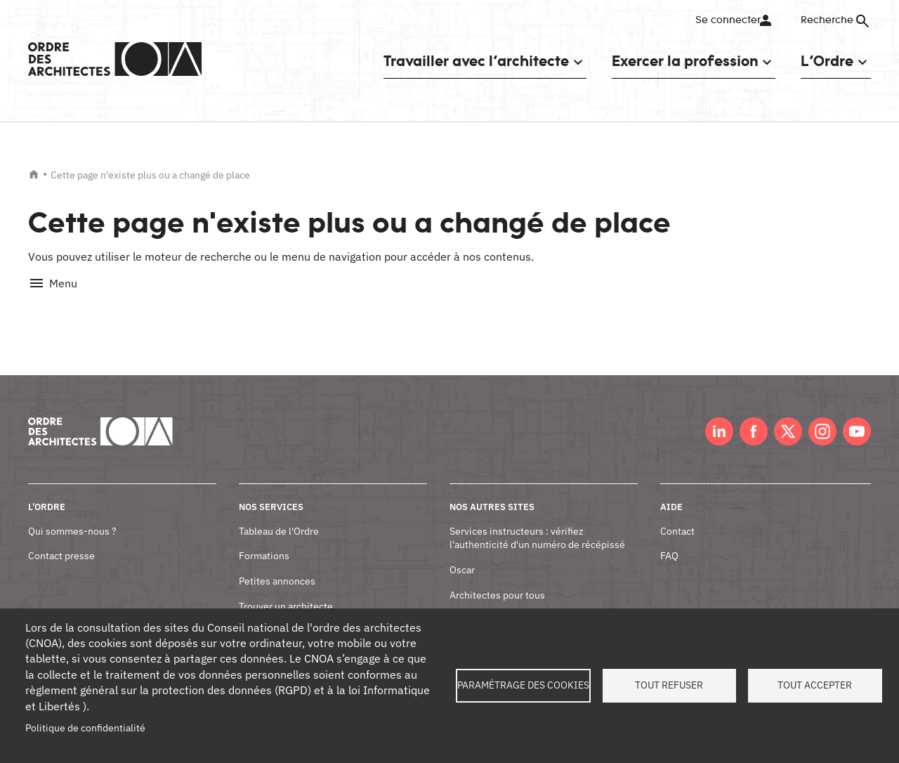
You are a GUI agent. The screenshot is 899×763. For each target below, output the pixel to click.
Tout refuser (669, 685)
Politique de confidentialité (85, 728)
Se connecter (726, 20)
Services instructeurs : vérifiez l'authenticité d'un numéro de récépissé (537, 522)
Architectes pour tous (497, 579)
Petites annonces (277, 565)
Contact (677, 515)
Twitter (788, 416)
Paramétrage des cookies (523, 685)
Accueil (33, 174)
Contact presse (61, 540)
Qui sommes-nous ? (72, 515)
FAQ (669, 540)
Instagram (822, 416)
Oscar (462, 554)
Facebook (754, 416)
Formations (264, 540)
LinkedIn (719, 416)
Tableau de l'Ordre (279, 515)
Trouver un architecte (286, 590)
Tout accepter (814, 685)
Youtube (857, 416)
